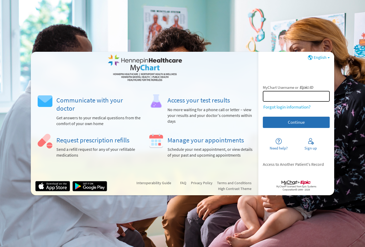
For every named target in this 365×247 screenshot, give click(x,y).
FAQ (183, 183)
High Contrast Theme (234, 188)
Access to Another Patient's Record (293, 164)
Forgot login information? (286, 107)
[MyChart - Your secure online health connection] (144, 67)
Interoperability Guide (153, 183)
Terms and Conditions (234, 183)
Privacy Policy (202, 183)
